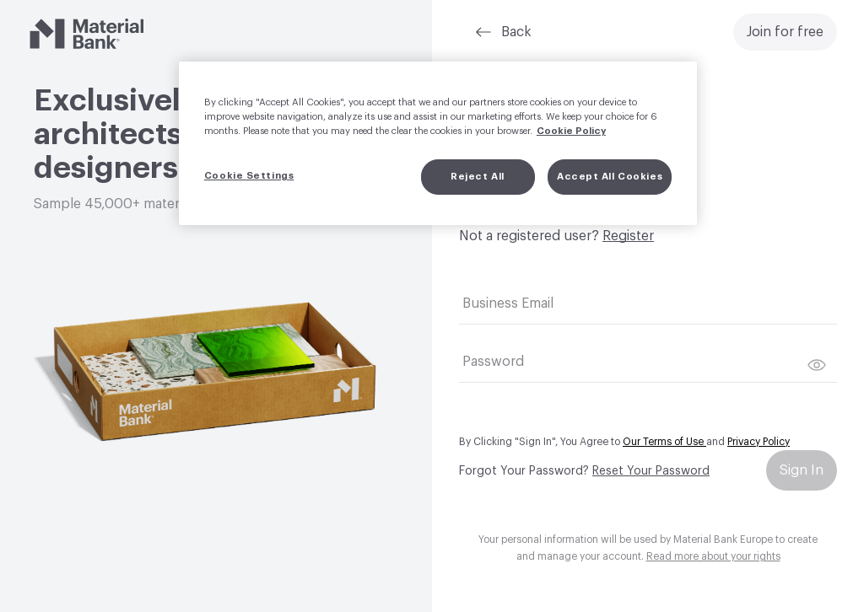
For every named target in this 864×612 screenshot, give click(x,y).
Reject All (478, 176)
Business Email (508, 303)
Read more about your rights (713, 556)
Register (628, 236)
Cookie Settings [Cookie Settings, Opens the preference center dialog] (249, 175)
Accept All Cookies (609, 176)
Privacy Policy (758, 442)
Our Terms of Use (664, 442)
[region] (438, 143)
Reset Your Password (651, 471)
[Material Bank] (86, 33)
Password (493, 361)
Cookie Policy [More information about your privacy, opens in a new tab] (571, 131)
